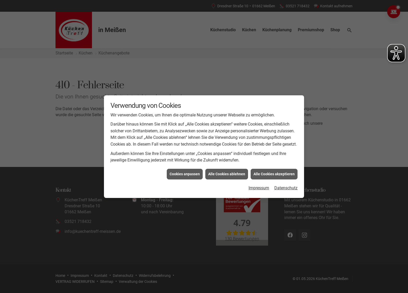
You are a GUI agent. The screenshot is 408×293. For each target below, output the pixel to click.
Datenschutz (286, 186)
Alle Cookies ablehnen (226, 173)
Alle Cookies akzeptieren (274, 173)
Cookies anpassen (185, 173)
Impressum (259, 186)
